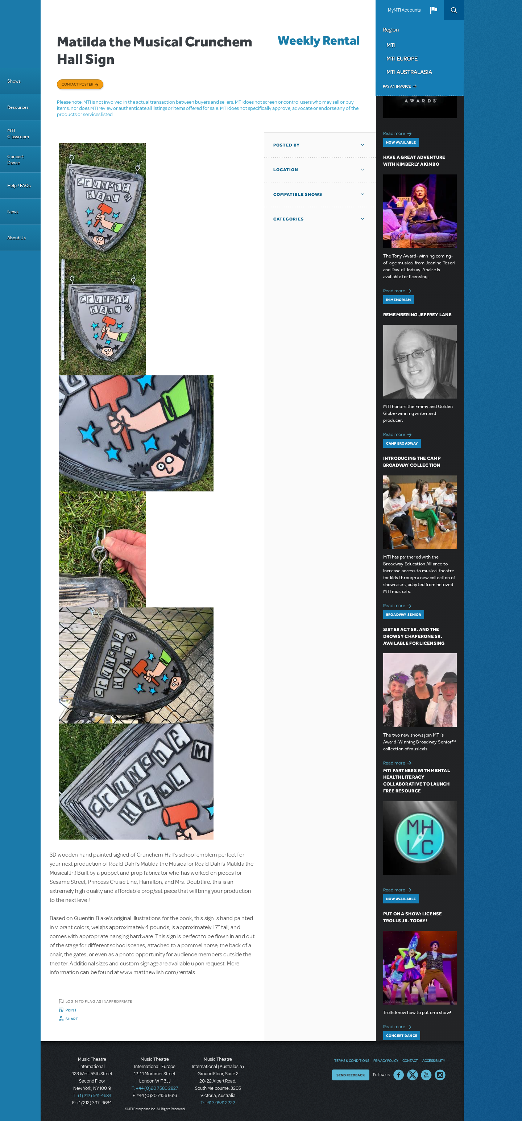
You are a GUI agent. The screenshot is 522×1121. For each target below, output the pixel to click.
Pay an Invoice (397, 86)
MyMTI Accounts (404, 10)
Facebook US (398, 1075)
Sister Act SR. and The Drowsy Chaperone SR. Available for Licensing (414, 636)
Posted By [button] (286, 145)
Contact (410, 1060)
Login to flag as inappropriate (99, 1001)
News (12, 212)
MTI (390, 45)
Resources (18, 107)
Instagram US (440, 1075)
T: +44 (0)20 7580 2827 (155, 1088)
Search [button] (454, 10)
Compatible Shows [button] (297, 194)
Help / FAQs (19, 185)
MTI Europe (402, 58)
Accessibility (433, 1060)
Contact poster (77, 84)
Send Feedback (350, 1075)
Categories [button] (288, 219)
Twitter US (412, 1075)
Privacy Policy (385, 1060)
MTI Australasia (409, 71)
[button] (433, 10)
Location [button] (285, 169)
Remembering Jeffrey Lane (417, 314)
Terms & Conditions (351, 1060)
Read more (398, 132)
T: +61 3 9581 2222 (217, 1103)
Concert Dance (15, 159)
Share (72, 1018)
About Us (16, 238)
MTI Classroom (18, 133)
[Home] (20, 34)
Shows (14, 81)
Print (71, 1010)
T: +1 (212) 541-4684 (92, 1096)
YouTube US (426, 1075)
